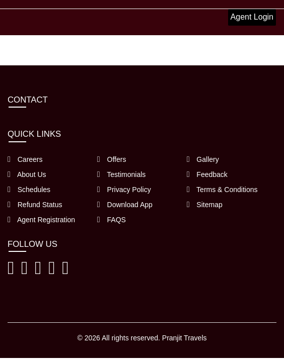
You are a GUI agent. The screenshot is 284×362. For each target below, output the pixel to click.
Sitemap (205, 205)
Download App (125, 205)
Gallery (203, 159)
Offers (111, 159)
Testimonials (121, 174)
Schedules (29, 190)
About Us (27, 174)
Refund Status (35, 205)
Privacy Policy (124, 190)
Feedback (207, 174)
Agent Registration (41, 220)
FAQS (111, 220)
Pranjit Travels (184, 338)
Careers (25, 159)
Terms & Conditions (222, 190)
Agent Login (252, 17)
